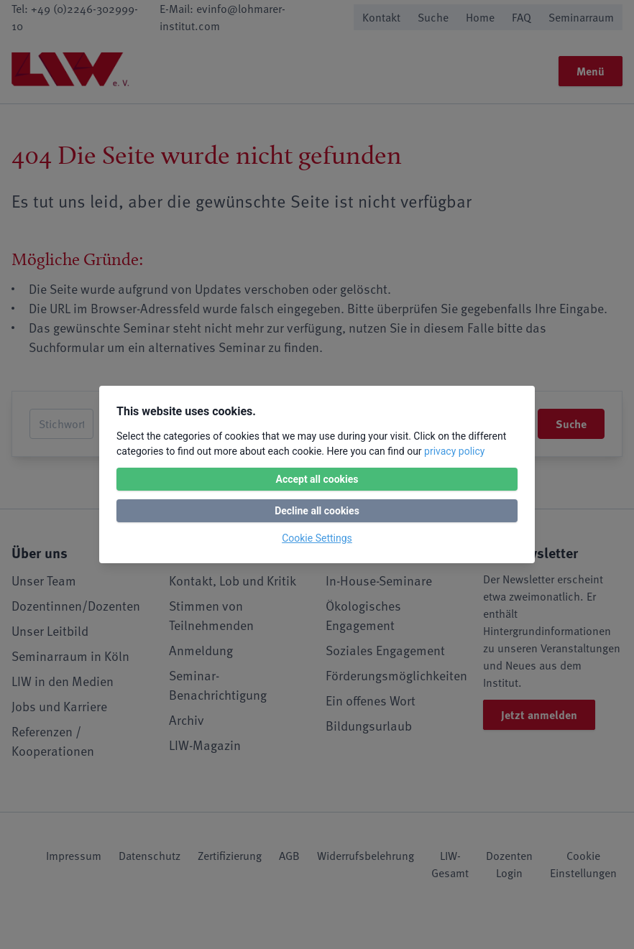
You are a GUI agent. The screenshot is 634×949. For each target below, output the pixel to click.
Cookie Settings (317, 538)
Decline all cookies (317, 511)
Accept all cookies (316, 479)
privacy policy (454, 451)
